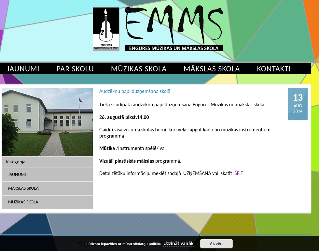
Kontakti (274, 68)
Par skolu (75, 68)
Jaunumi (17, 174)
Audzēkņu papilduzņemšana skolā (134, 91)
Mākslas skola (212, 68)
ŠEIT (238, 173)
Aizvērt (216, 244)
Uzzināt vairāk (178, 243)
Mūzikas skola (139, 68)
